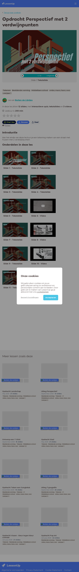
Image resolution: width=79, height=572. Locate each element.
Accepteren (50, 298)
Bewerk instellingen (30, 297)
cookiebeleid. (43, 292)
